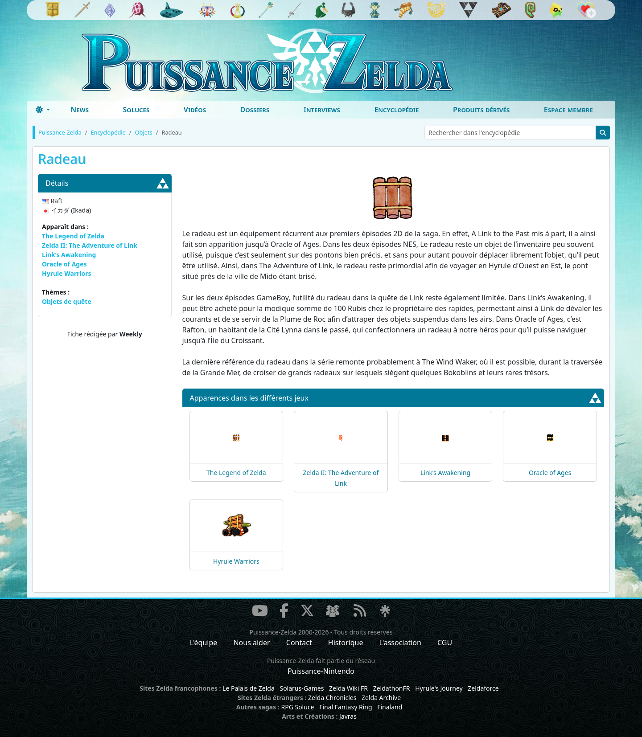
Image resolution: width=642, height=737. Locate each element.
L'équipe (204, 642)
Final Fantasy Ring (345, 707)
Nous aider (251, 642)
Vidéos (195, 110)
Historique (345, 642)
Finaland (389, 707)
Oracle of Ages (64, 264)
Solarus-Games (302, 688)
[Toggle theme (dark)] (43, 110)
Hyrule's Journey (439, 688)
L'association (400, 642)
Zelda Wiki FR (348, 688)
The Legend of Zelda (73, 236)
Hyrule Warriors (66, 273)
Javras (348, 716)
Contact (299, 642)
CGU (444, 642)
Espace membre (568, 110)
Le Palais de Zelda (248, 688)
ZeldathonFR (391, 688)
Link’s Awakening (69, 254)
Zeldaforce (483, 688)
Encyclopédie (396, 110)
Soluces (136, 110)
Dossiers (255, 110)
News (79, 110)
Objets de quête (66, 301)
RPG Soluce (297, 707)
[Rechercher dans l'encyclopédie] (510, 132)
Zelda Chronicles (332, 697)
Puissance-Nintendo (321, 671)
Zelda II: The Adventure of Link (89, 245)
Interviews (322, 110)
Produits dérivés (481, 110)
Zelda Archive (381, 697)
